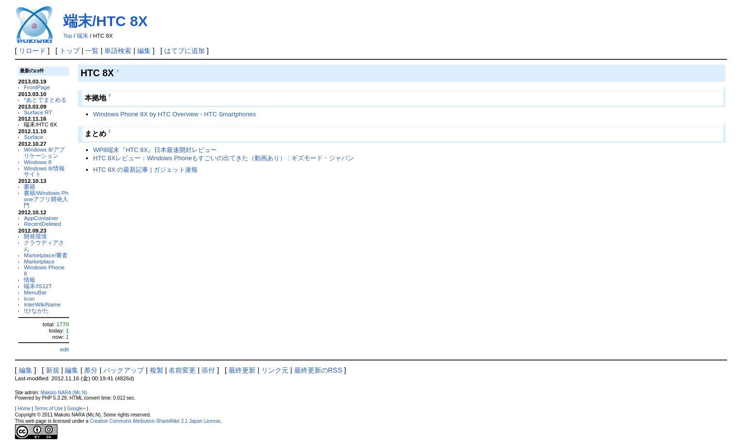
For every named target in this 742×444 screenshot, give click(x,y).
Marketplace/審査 (46, 255)
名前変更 (182, 370)
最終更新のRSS (318, 370)
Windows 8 (37, 162)
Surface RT (38, 112)
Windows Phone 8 (44, 270)
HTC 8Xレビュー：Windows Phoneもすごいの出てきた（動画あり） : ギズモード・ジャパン (223, 158)
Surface (33, 137)
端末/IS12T (38, 286)
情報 (29, 280)
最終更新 (242, 370)
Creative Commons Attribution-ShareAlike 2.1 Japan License (155, 421)
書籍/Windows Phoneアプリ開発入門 (46, 199)
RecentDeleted (42, 224)
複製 (156, 370)
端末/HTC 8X (105, 21)
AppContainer (41, 218)
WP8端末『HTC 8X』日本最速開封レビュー (155, 149)
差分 (91, 370)
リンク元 (274, 370)
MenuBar (35, 292)
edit (64, 349)
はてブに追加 (184, 51)
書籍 (29, 186)
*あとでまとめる (45, 100)
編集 (144, 51)
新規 (52, 370)
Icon (29, 298)
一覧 (92, 51)
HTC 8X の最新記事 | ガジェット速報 (145, 169)
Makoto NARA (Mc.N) (64, 392)
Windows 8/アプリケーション (44, 152)
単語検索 (117, 51)
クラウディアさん (44, 245)
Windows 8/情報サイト (44, 171)
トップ (69, 51)
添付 (208, 370)
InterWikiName (42, 304)
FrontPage (37, 87)
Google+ (76, 408)
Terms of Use (48, 408)
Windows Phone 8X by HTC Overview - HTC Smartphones (174, 114)
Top (67, 36)
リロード (32, 51)
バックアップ (123, 370)
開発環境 (35, 236)
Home (23, 408)
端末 (82, 36)
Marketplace (39, 261)
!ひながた (36, 310)
